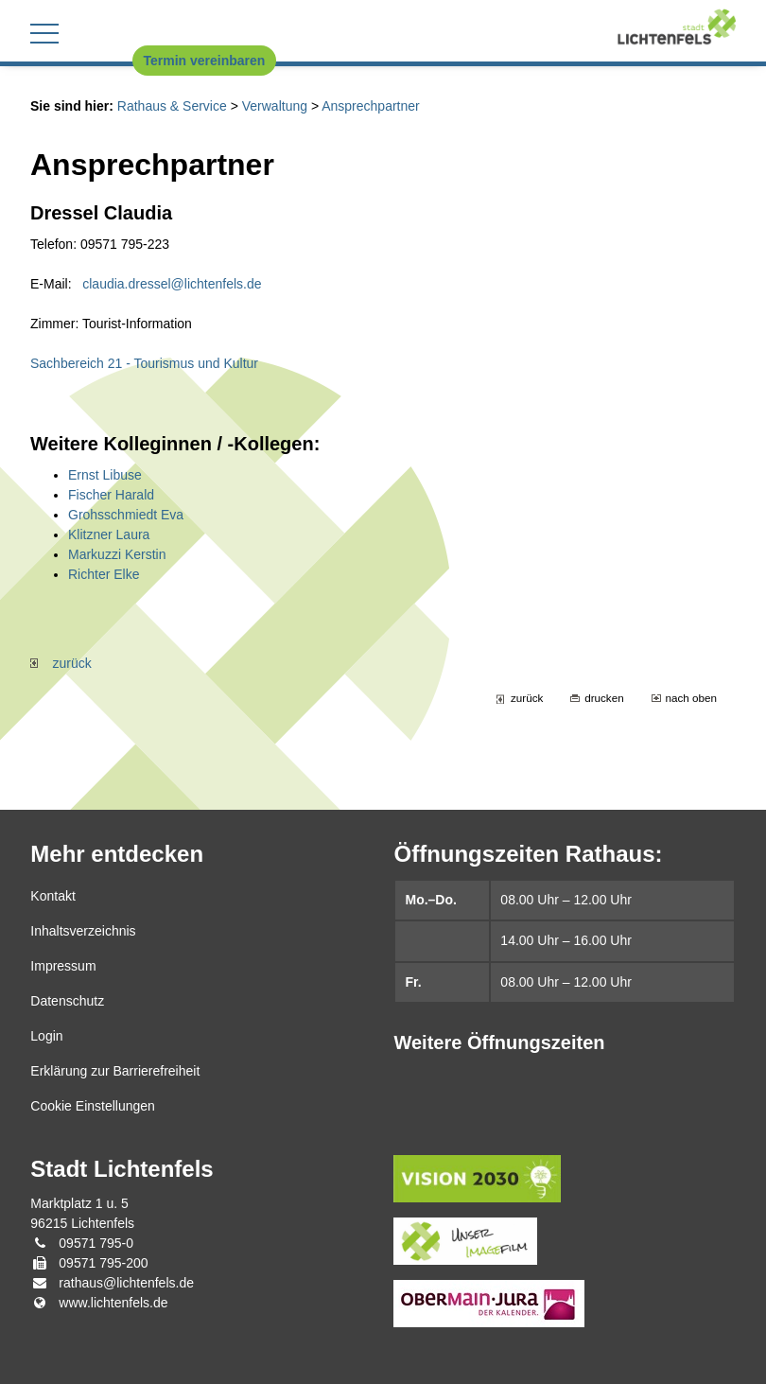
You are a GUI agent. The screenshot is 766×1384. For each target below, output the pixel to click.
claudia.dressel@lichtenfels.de (171, 283)
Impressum (63, 965)
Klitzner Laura (108, 534)
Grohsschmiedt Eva (125, 514)
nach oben (691, 698)
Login (46, 1035)
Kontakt (52, 895)
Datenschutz (67, 1000)
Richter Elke (103, 574)
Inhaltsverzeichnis (82, 930)
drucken (603, 698)
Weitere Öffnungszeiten (498, 1042)
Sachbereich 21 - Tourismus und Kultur (144, 363)
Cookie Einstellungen (92, 1105)
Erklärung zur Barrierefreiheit (115, 1070)
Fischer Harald (111, 494)
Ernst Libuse (105, 474)
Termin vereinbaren (205, 60)
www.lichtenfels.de (113, 1302)
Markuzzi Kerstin (116, 554)
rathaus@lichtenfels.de (126, 1282)
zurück (61, 663)
